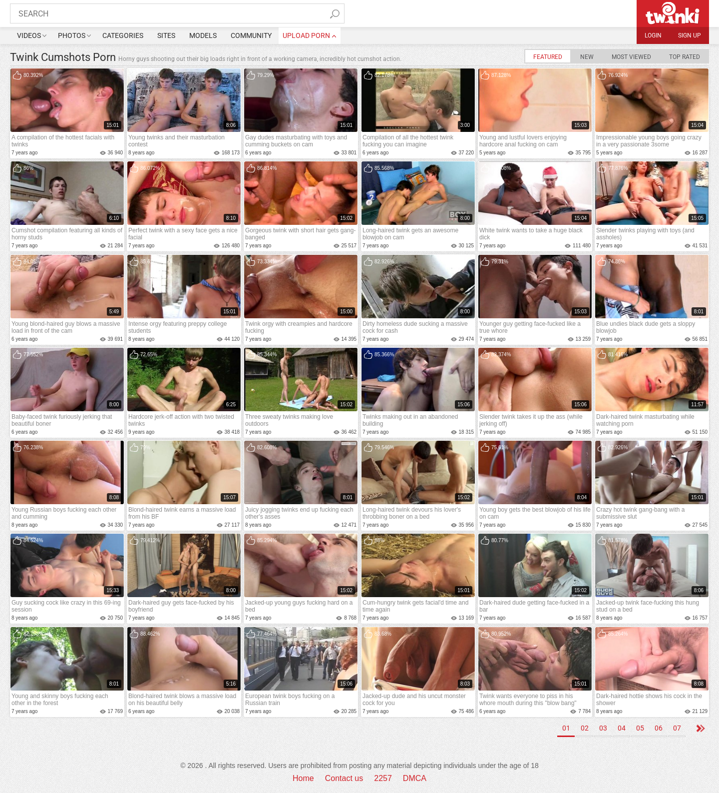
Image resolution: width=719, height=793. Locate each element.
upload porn (306, 35)
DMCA (414, 778)
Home (303, 778)
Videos (29, 35)
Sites (166, 35)
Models (203, 35)
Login (653, 35)
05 (640, 728)
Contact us (344, 778)
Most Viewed (631, 56)
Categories (122, 35)
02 (585, 728)
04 (622, 728)
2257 (383, 778)
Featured (547, 56)
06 (659, 728)
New (587, 56)
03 (603, 728)
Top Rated (684, 56)
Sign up (689, 35)
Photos (71, 35)
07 (677, 728)
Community (251, 35)
